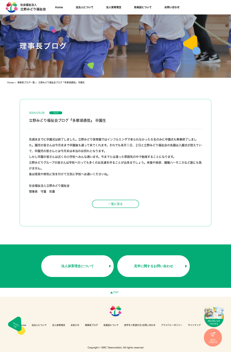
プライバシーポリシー (171, 325)
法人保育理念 (113, 7)
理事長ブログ (91, 325)
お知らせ (75, 325)
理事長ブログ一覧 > (27, 82)
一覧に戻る (115, 203)
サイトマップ (194, 325)
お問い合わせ (172, 7)
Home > (11, 82)
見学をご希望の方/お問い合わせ (140, 325)
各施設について (143, 7)
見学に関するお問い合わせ (153, 266)
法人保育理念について (77, 266)
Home (59, 7)
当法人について (84, 7)
